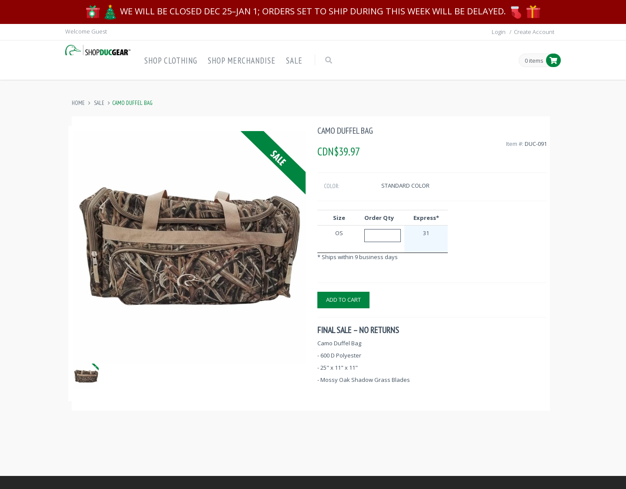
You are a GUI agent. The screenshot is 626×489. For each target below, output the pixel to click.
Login (499, 32)
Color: (331, 186)
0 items (534, 60)
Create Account (534, 32)
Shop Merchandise (242, 60)
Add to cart (343, 300)
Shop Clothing (170, 60)
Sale (294, 60)
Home (78, 103)
